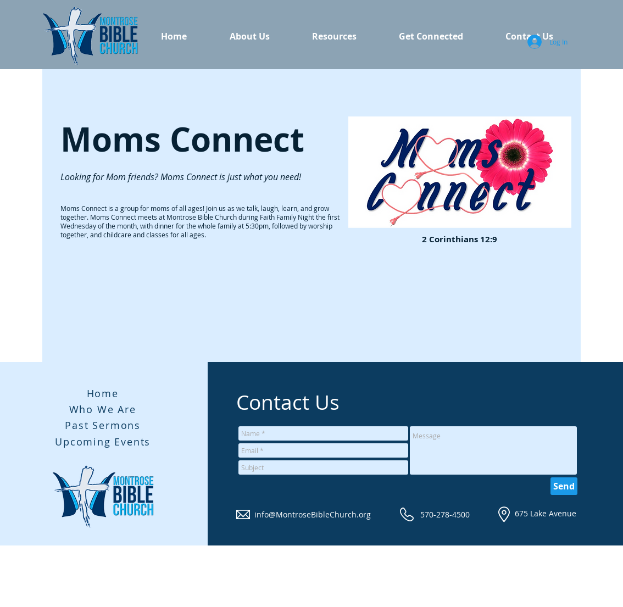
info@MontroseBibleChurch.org (312, 514)
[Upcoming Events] (104, 442)
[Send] (563, 486)
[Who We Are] (104, 409)
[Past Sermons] (104, 425)
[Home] (104, 393)
